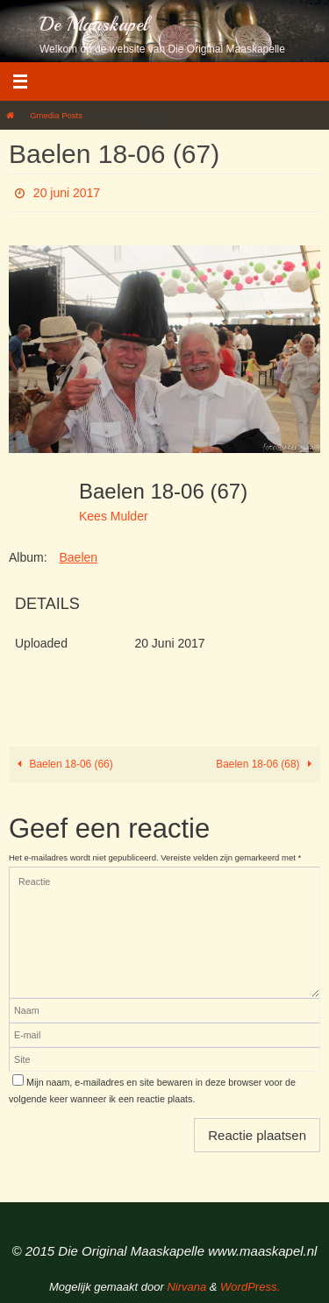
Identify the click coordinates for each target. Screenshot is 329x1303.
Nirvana (186, 1286)
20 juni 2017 (66, 193)
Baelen (78, 557)
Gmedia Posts (56, 115)
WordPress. (250, 1286)
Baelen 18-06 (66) (62, 764)
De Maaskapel (93, 24)
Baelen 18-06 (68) (266, 764)
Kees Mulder (113, 516)
